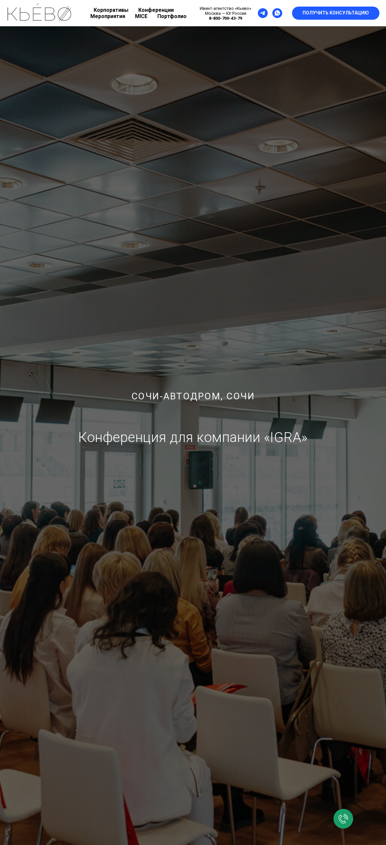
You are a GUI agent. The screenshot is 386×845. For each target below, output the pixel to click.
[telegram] (263, 13)
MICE (141, 16)
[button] (335, 13)
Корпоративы (111, 10)
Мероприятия (107, 16)
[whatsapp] (277, 13)
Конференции (156, 10)
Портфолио (172, 16)
